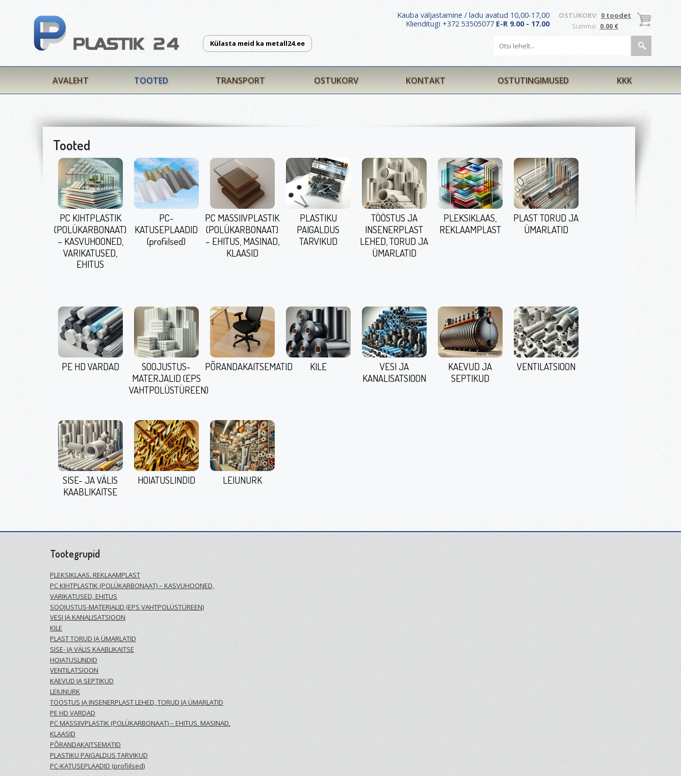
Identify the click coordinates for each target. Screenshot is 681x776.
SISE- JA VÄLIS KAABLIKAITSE (90, 486)
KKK (624, 80)
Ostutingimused (533, 80)
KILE (318, 366)
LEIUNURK (242, 480)
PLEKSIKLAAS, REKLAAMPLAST (470, 223)
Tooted (151, 80)
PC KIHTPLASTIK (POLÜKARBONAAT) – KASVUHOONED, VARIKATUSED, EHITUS (90, 240)
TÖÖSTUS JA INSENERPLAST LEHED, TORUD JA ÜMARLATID (394, 235)
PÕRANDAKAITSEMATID (249, 366)
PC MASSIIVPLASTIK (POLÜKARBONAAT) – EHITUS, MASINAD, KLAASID (242, 235)
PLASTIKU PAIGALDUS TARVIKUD (318, 229)
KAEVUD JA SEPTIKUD (470, 372)
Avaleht (71, 80)
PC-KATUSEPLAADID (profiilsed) (166, 229)
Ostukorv (336, 80)
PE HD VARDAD (90, 366)
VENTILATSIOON (546, 366)
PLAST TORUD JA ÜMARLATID (546, 223)
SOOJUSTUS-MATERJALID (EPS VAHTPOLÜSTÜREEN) (168, 378)
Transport (240, 80)
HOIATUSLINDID (166, 480)
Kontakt (426, 80)
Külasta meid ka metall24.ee (257, 43)
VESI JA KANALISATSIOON (394, 372)
